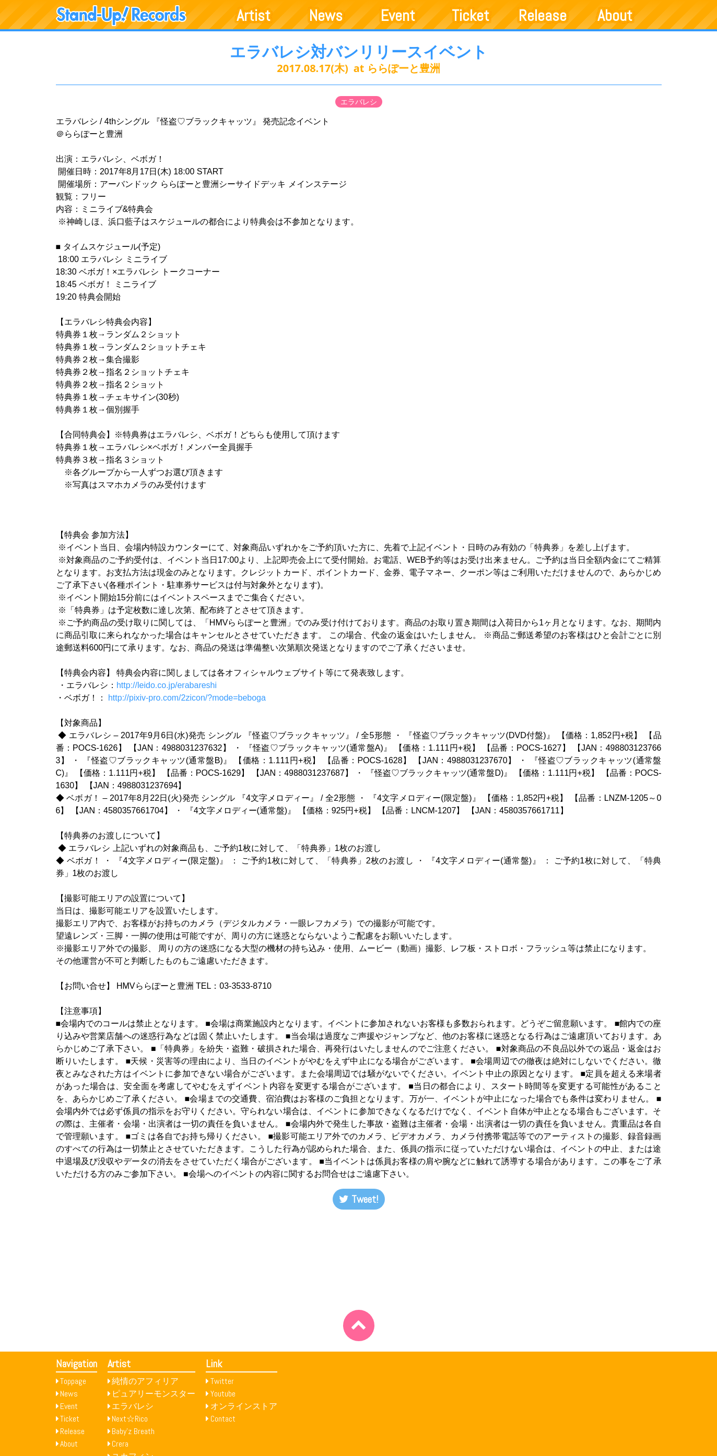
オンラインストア (243, 1406)
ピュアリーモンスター (153, 1393)
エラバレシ (358, 102)
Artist (254, 16)
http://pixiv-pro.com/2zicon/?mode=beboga (187, 697)
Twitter (222, 1381)
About (614, 16)
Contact (223, 1418)
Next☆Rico (130, 1418)
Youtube (223, 1393)
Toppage (73, 1381)
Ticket (470, 16)
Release (543, 16)
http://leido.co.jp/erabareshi (167, 685)
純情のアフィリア (145, 1381)
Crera (120, 1443)
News (326, 16)
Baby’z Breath (133, 1431)
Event (398, 16)
